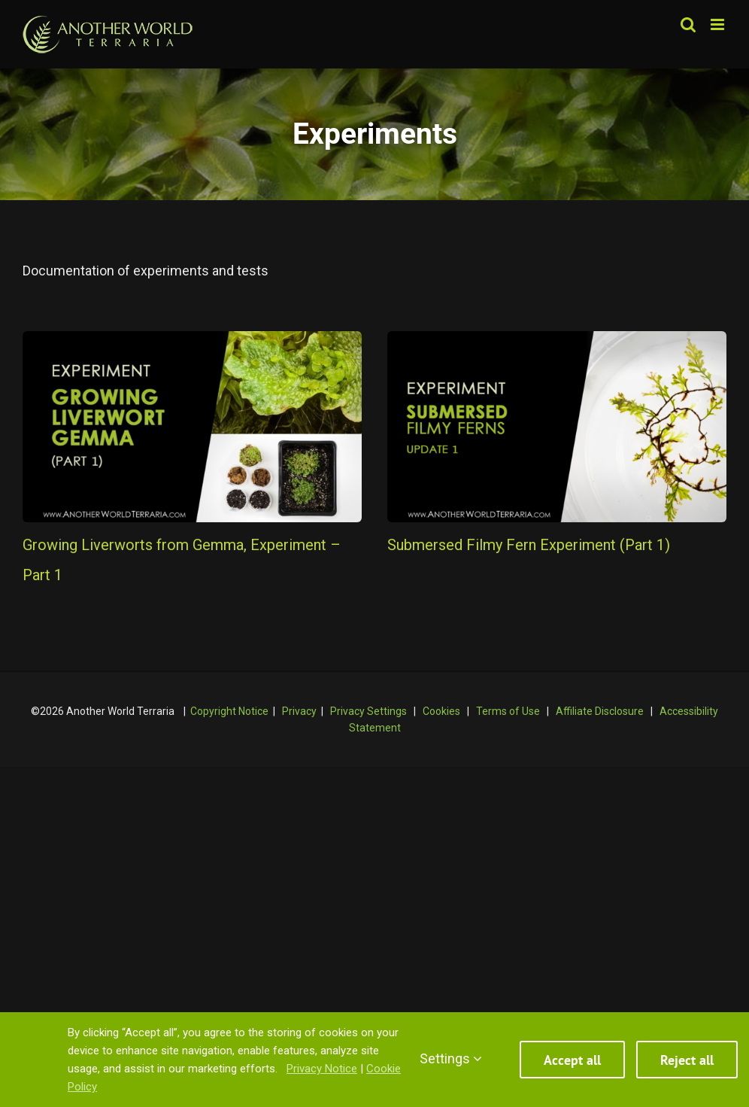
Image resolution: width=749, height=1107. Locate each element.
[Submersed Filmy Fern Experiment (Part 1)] (556, 426)
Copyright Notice (229, 711)
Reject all (687, 1060)
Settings (451, 1058)
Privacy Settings (368, 711)
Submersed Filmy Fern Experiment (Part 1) (528, 545)
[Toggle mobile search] (688, 24)
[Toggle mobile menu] (718, 24)
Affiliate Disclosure (600, 711)
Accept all (572, 1060)
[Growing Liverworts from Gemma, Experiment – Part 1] (192, 426)
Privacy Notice (322, 1068)
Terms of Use (508, 711)
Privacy (299, 711)
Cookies (441, 711)
